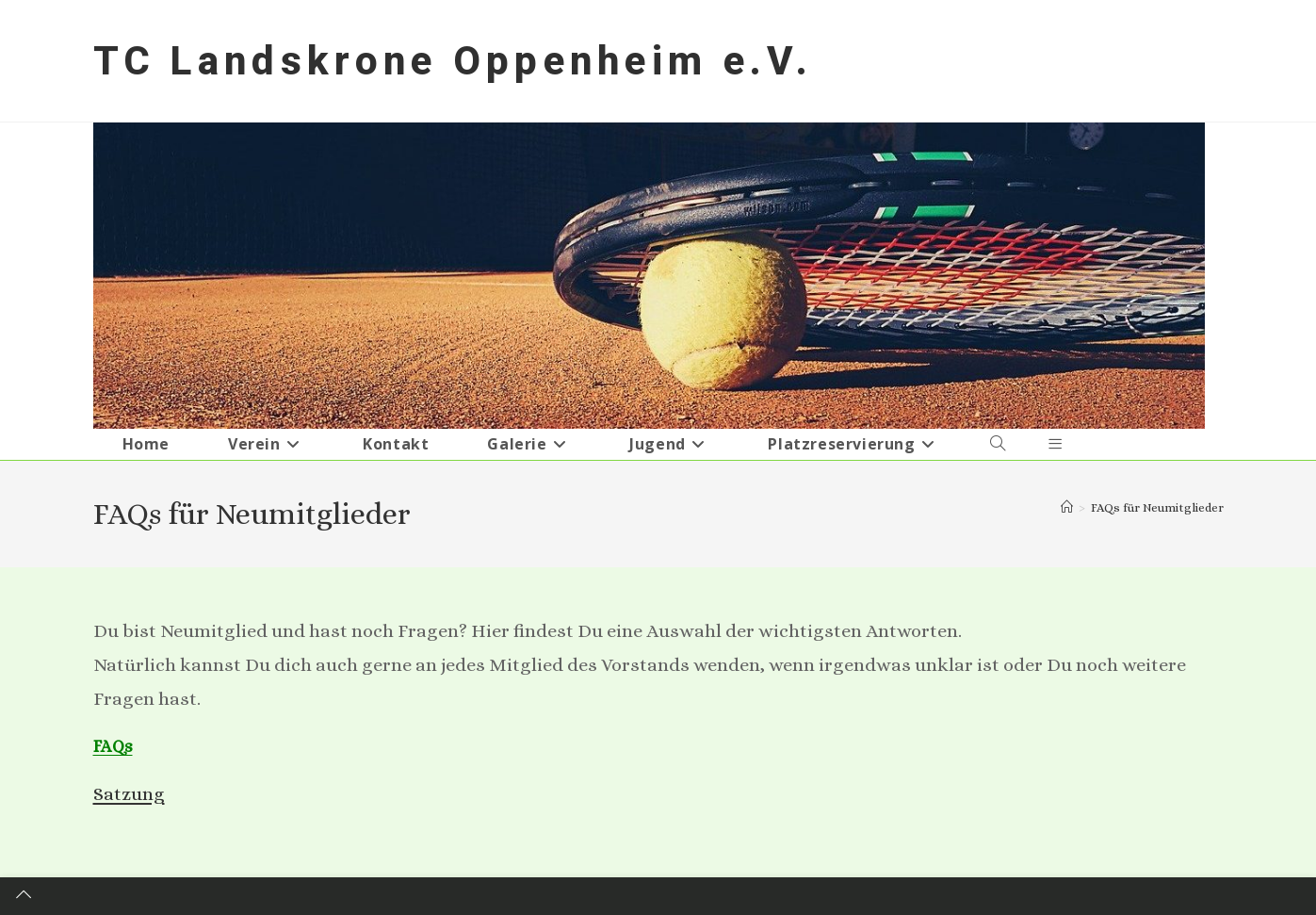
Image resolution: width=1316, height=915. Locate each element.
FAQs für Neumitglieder (1157, 507)
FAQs (113, 746)
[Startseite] (1067, 507)
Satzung (129, 794)
